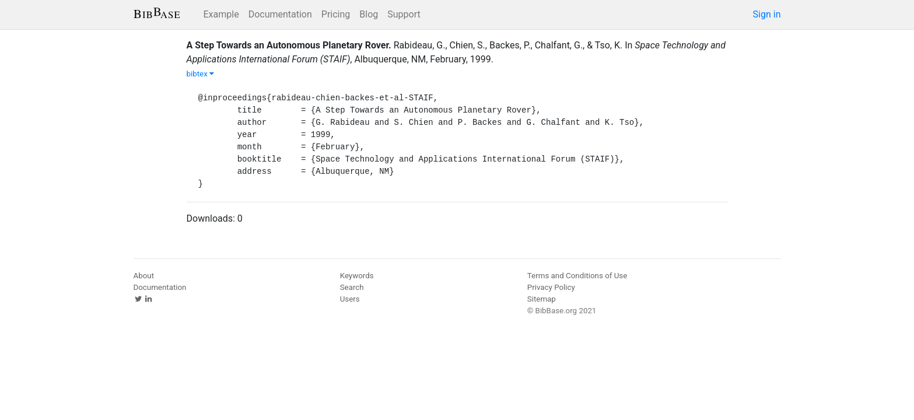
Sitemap (541, 299)
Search (352, 287)
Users (350, 299)
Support (403, 14)
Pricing (336, 14)
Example (221, 14)
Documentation (280, 14)
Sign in (767, 14)
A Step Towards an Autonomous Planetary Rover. (289, 45)
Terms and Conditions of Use (577, 275)
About (144, 275)
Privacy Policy (551, 287)
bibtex (201, 73)
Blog (368, 14)
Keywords (357, 275)
